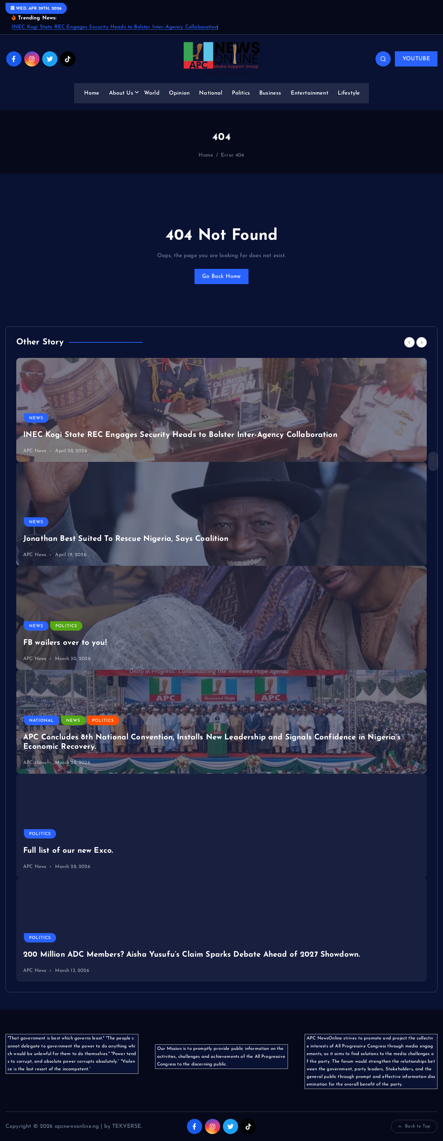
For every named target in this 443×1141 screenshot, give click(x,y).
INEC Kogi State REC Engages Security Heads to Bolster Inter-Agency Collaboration (115, 27)
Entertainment (309, 93)
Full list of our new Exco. (68, 851)
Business (270, 93)
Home (92, 93)
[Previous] (409, 342)
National (210, 93)
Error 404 (232, 155)
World (152, 93)
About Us (121, 93)
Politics (241, 93)
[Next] (421, 342)
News (36, 418)
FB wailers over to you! (65, 643)
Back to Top (414, 1126)
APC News (34, 451)
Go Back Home (221, 276)
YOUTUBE (416, 59)
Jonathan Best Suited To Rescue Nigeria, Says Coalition (126, 539)
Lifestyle (349, 93)
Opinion (179, 93)
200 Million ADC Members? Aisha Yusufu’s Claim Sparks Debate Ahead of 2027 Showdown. (191, 955)
